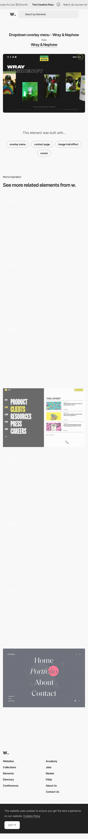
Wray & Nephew (44, 44)
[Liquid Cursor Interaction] (44, 548)
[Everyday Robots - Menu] (44, 353)
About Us (51, 785)
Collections (9, 767)
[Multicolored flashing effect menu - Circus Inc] (44, 289)
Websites (8, 761)
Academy (51, 761)
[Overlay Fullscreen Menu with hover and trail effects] (44, 613)
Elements (8, 773)
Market (50, 773)
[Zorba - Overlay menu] (44, 678)
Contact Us (52, 791)
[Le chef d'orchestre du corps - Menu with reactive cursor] (44, 224)
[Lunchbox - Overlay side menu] (44, 417)
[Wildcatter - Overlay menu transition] (44, 482)
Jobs (48, 767)
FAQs (49, 779)
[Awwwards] (13, 14)
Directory (8, 779)
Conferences (10, 785)
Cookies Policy (31, 816)
